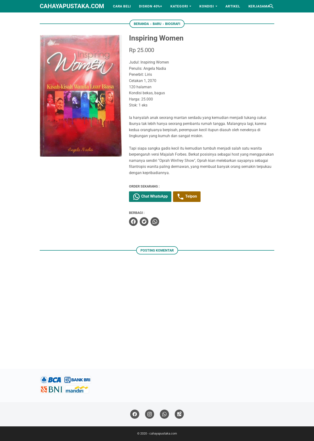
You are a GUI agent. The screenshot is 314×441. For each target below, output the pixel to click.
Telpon (187, 196)
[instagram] (149, 414)
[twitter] (144, 221)
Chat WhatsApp (150, 196)
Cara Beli (122, 6)
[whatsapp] (155, 221)
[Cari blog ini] (271, 6)
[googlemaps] (179, 414)
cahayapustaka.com (72, 6)
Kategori (179, 6)
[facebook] (133, 221)
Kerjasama (259, 6)
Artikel (232, 6)
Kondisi (206, 6)
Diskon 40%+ (150, 6)
